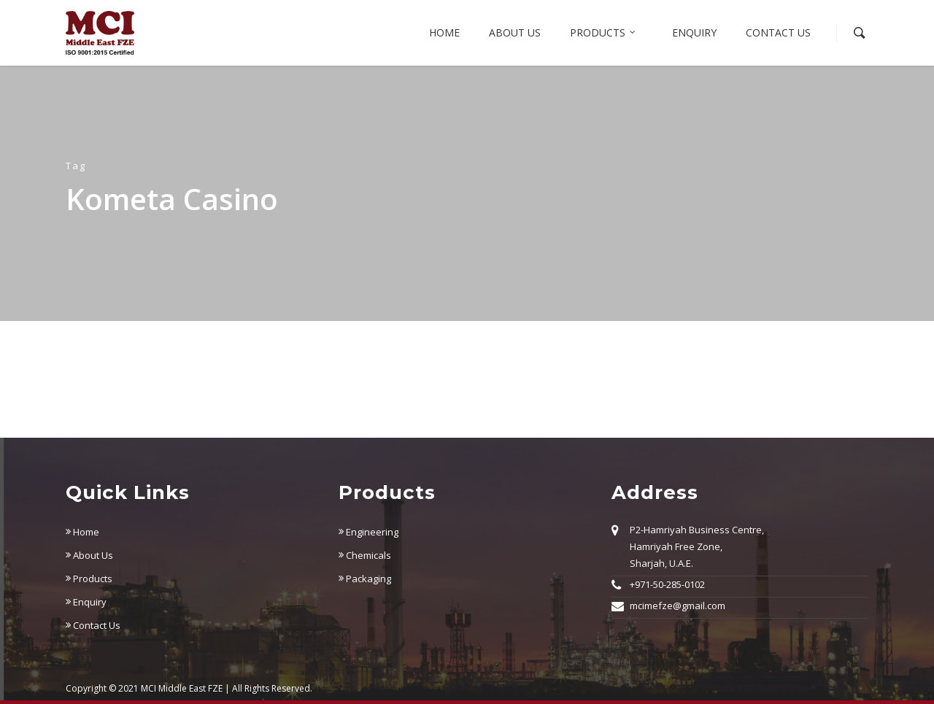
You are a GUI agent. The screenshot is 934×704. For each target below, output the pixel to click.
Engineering (368, 531)
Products (603, 33)
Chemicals (365, 555)
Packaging (365, 578)
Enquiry (694, 32)
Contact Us (778, 32)
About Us (89, 555)
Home (444, 32)
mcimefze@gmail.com (677, 605)
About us (515, 32)
